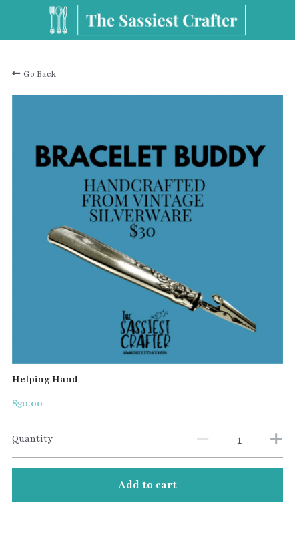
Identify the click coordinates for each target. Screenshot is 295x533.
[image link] (147, 19)
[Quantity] (240, 439)
